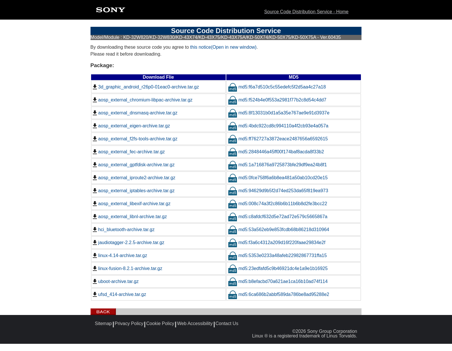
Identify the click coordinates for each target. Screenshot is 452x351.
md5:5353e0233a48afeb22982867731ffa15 (277, 255)
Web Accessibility (194, 323)
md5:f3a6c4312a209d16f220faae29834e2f (276, 242)
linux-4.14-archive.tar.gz (119, 255)
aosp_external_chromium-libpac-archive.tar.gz (142, 100)
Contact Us (227, 323)
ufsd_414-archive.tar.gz (118, 294)
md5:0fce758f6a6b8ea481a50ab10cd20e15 (278, 177)
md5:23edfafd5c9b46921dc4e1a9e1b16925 (278, 268)
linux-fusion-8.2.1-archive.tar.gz (126, 268)
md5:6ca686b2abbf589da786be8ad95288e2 (278, 294)
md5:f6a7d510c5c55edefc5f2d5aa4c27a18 (277, 87)
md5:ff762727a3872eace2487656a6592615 (278, 139)
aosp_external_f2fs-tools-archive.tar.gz (134, 138)
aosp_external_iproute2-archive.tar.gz (133, 177)
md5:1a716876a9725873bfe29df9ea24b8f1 (277, 164)
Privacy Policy (129, 323)
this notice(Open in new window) (223, 47)
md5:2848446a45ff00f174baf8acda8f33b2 (276, 151)
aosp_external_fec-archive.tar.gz (128, 151)
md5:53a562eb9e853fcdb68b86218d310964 (278, 229)
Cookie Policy (160, 323)
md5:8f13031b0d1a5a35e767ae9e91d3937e (278, 113)
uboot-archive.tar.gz (115, 281)
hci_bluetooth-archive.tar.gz (123, 229)
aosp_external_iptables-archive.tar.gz (133, 190)
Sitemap (103, 323)
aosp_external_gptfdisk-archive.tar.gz (133, 164)
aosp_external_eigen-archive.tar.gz (130, 125)
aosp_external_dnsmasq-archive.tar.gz (134, 113)
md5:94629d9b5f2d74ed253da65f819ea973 (278, 190)
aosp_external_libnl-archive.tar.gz (129, 216)
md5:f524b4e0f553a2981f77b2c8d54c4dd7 (277, 100)
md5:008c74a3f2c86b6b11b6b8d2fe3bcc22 (277, 203)
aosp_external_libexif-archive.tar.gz (131, 203)
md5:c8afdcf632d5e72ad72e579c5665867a (277, 216)
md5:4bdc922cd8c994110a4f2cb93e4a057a (278, 126)
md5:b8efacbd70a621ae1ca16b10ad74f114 (278, 281)
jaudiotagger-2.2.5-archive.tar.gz (127, 242)
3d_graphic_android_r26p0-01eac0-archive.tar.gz (145, 87)
